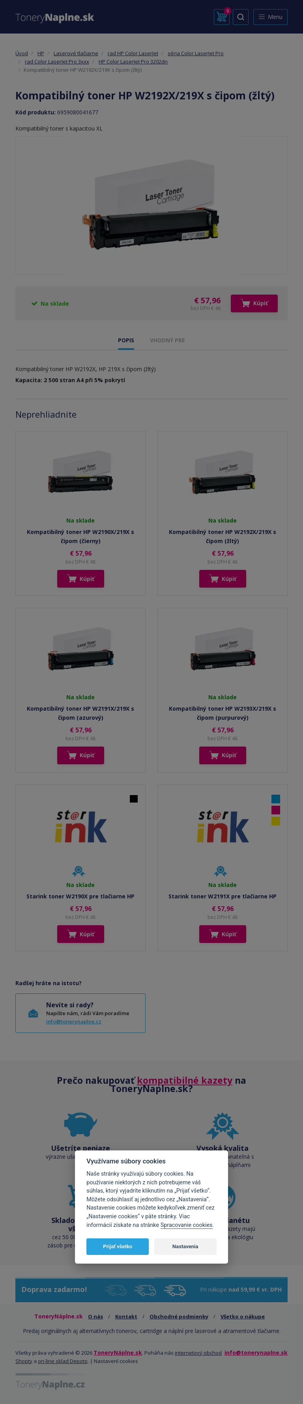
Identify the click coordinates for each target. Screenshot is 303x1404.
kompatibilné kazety (184, 1080)
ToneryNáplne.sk (118, 1352)
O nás (95, 1316)
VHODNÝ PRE (167, 340)
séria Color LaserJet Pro (196, 53)
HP (40, 53)
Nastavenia (185, 1246)
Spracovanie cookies (187, 1225)
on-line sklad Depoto (63, 1361)
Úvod (21, 53)
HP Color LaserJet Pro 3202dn (133, 61)
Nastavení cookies (116, 1361)
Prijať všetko (117, 1246)
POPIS (126, 340)
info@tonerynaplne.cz (73, 1021)
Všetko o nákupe (243, 1316)
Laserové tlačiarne (76, 53)
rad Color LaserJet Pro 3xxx (57, 61)
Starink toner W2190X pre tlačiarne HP (80, 896)
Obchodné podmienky (179, 1316)
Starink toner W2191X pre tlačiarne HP (222, 896)
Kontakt (126, 1316)
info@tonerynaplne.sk (256, 1352)
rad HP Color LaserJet (133, 53)
